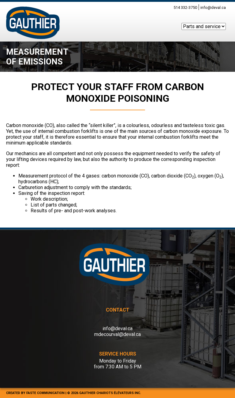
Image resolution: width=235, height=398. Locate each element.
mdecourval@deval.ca (117, 334)
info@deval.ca (213, 7)
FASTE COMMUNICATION (45, 393)
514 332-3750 (185, 7)
